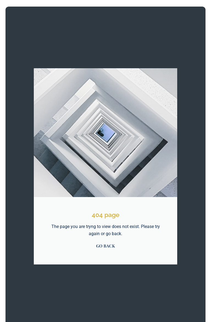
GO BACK (105, 246)
